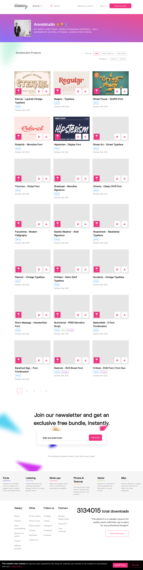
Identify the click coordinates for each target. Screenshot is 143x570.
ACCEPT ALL (120, 565)
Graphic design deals (63, 517)
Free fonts (62, 524)
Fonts (113, 59)
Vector (122, 59)
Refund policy (35, 526)
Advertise (33, 535)
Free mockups (62, 530)
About (16, 516)
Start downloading (19, 527)
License (32, 530)
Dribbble (47, 516)
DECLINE (135, 565)
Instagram (48, 526)
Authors (17, 521)
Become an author (19, 534)
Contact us (33, 540)
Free (62, 330)
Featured (70, 330)
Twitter (47, 521)
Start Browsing (117, 533)
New (96, 53)
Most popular (107, 53)
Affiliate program (18, 547)
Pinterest (47, 535)
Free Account (120, 6)
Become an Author (87, 6)
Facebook (48, 530)
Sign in (103, 6)
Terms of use (34, 521)
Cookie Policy (16, 566)
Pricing (17, 541)
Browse (39, 6)
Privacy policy (35, 516)
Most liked (121, 53)
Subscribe (95, 437)
